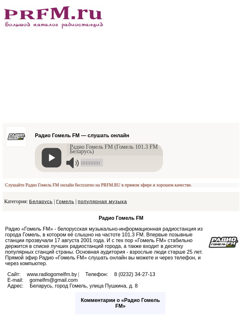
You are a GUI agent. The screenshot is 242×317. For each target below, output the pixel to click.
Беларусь (41, 201)
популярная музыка (102, 201)
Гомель (65, 201)
